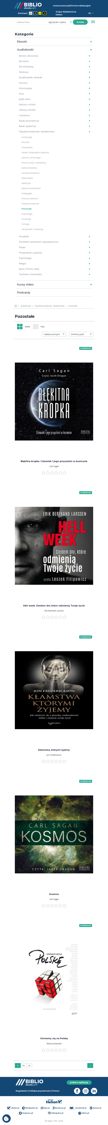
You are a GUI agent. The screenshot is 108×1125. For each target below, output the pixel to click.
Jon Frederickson (54, 755)
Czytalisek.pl (77, 1108)
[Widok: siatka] (23, 326)
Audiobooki (25, 49)
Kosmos (54, 894)
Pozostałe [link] (72, 306)
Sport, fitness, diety (29, 268)
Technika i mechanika (30, 274)
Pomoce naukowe (30, 198)
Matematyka (27, 178)
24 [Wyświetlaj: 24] (29, 1065)
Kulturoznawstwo (29, 167)
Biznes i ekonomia (28, 55)
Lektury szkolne (27, 109)
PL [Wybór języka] (90, 13)
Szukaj (80, 22)
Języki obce (24, 99)
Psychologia (27, 214)
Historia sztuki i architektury (34, 162)
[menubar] (33, 13)
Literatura (24, 115)
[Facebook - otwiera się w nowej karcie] (78, 1091)
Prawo (22, 247)
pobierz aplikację (79, 1082)
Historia (23, 82)
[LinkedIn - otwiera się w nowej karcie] (95, 1091)
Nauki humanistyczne (31, 188)
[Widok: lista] (40, 327)
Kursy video (25, 284)
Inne (21, 93)
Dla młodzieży (26, 66)
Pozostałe (27, 208)
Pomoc (56, 1091)
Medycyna (26, 183)
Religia (22, 263)
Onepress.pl (26, 1113)
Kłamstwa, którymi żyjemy (54, 750)
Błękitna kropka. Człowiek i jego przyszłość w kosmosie (54, 461)
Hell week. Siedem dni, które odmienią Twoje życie (54, 605)
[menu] (54, 401)
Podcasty (23, 292)
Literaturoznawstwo (31, 173)
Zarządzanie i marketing (32, 229)
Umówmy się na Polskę (54, 1038)
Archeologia (27, 137)
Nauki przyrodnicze (29, 120)
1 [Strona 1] (90, 1065)
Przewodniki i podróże (30, 252)
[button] (61, 41)
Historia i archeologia (31, 157)
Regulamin (21, 1091)
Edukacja (23, 72)
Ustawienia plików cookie (6, 1118)
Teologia (25, 224)
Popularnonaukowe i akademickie (36, 131)
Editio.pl (83, 1113)
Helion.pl (13, 1108)
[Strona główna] (15, 306)
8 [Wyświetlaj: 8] (17, 1065)
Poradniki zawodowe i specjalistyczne (38, 241)
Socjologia (26, 219)
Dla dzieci (24, 61)
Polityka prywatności (40, 1091)
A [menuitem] (31, 13)
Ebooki (22, 41)
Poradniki (24, 236)
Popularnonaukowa (30, 203)
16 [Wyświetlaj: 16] (23, 1065)
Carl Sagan (54, 466)
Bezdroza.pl (59, 1108)
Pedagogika (27, 193)
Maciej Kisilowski (54, 1043)
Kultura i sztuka (27, 104)
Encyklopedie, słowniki (30, 77)
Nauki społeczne (27, 126)
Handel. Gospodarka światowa (35, 152)
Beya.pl (45, 1108)
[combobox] (60, 22)
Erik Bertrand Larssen (54, 610)
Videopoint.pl (55, 1113)
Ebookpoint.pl (30, 1108)
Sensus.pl (95, 1108)
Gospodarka (27, 147)
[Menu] (93, 22)
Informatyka (25, 88)
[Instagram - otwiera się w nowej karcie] (86, 1091)
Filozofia (25, 142)
